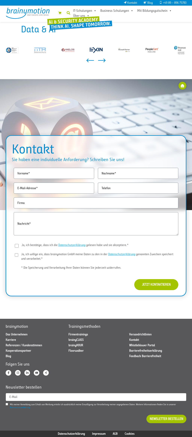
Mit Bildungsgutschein (154, 10)
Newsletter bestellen (166, 419)
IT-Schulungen (85, 10)
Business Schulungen (117, 10)
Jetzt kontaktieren (156, 284)
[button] (68, 13)
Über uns (81, 15)
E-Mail (13, 396)
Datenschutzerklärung (72, 245)
